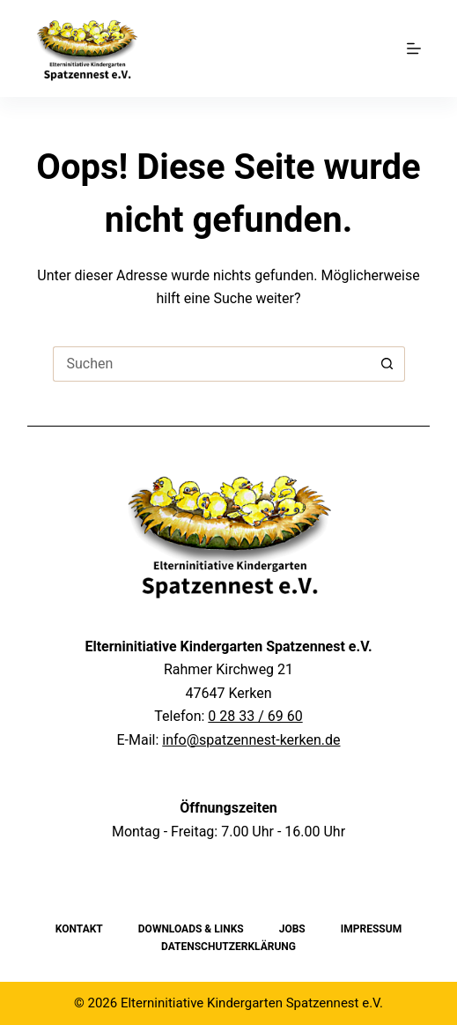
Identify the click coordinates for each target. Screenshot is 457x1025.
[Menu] (414, 48)
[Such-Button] (387, 364)
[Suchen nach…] (211, 364)
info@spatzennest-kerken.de (251, 740)
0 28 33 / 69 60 (255, 716)
